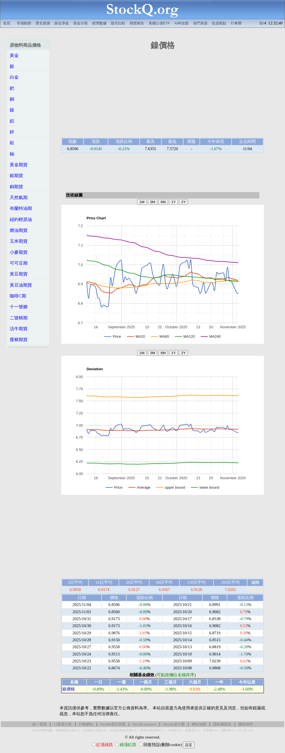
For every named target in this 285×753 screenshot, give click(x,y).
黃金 (14, 55)
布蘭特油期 (21, 208)
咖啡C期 (18, 296)
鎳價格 (68, 689)
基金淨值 (61, 23)
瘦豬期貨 (19, 339)
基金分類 (80, 23)
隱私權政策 (222, 724)
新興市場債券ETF (152, 730)
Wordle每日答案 (113, 724)
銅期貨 (16, 186)
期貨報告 (137, 23)
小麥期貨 (19, 252)
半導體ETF (210, 730)
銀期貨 (16, 175)
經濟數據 (99, 23)
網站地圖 (199, 724)
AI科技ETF (174, 730)
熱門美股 (200, 23)
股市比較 (118, 23)
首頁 (6, 23)
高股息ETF (192, 730)
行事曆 (236, 23)
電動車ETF (228, 730)
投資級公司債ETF (95, 730)
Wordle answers (144, 724)
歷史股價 (43, 23)
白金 (14, 77)
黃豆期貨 (19, 274)
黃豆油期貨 (21, 285)
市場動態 (24, 23)
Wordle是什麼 (174, 724)
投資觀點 (219, 23)
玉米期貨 (19, 241)
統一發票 (39, 724)
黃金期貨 (19, 164)
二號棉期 (19, 317)
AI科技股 (181, 23)
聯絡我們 (245, 724)
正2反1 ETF (246, 730)
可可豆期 (19, 263)
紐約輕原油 (21, 219)
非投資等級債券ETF (123, 730)
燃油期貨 (19, 230)
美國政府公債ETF (68, 730)
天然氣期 (19, 197)
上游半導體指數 (42, 730)
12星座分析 (63, 724)
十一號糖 (19, 306)
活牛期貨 (19, 328)
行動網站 (86, 724)
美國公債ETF (159, 23)
